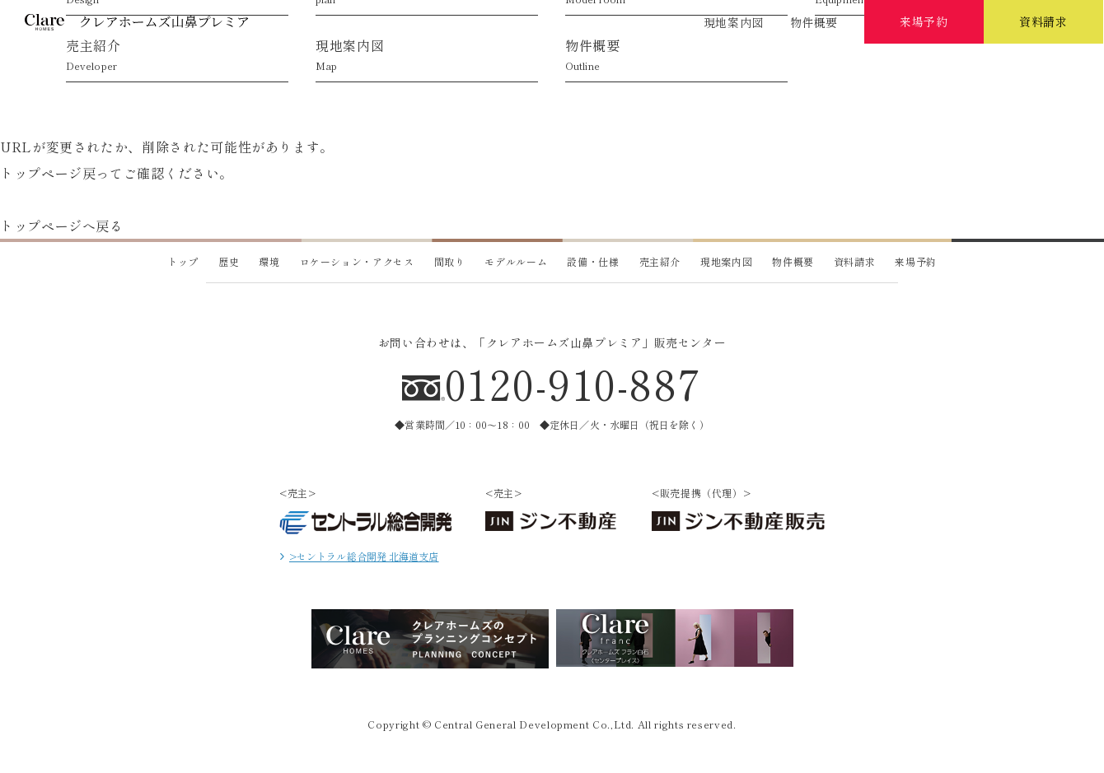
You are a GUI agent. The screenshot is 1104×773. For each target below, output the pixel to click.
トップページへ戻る (62, 225)
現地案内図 (734, 22)
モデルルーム (749, 72)
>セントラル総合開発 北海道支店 (359, 556)
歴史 (92, 72)
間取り (449, 261)
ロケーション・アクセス (355, 72)
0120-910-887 (574, 382)
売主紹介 (1012, 72)
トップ (183, 261)
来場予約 (916, 261)
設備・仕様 (880, 72)
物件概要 (814, 22)
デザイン (486, 72)
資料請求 (855, 261)
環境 (223, 72)
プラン (618, 72)
